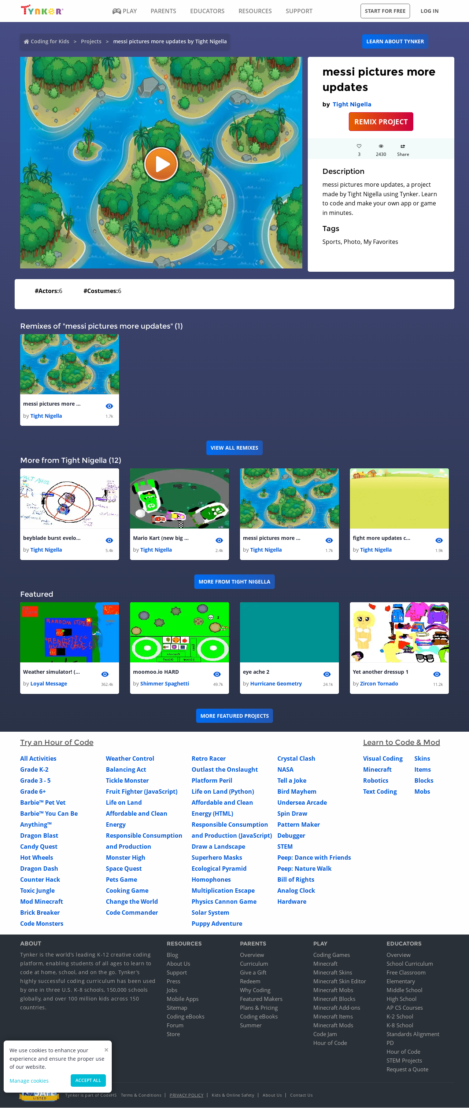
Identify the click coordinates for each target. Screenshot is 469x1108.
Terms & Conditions (141, 1095)
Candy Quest (39, 847)
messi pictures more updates (52, 403)
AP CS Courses (405, 1008)
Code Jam (325, 1034)
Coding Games (331, 955)
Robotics (375, 781)
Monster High (125, 858)
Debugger (291, 836)
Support (177, 972)
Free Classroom (406, 972)
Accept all (88, 1080)
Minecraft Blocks (334, 999)
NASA (285, 770)
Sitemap (177, 1008)
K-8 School (400, 1025)
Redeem (250, 981)
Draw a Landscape (218, 847)
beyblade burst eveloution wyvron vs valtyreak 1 (52, 537)
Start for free (385, 10)
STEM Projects (404, 1060)
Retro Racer (209, 759)
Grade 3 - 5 (35, 781)
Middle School (404, 990)
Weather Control (130, 759)
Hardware (291, 902)
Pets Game (121, 880)
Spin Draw (292, 814)
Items (422, 770)
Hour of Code (330, 1043)
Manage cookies (29, 1080)
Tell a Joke (291, 781)
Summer (251, 1025)
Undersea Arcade (302, 803)
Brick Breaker (40, 913)
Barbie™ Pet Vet (43, 803)
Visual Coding (383, 759)
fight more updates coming (382, 537)
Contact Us (301, 1095)
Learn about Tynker (395, 41)
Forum (175, 1025)
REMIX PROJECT (381, 121)
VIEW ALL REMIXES (234, 447)
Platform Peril (212, 781)
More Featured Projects (234, 715)
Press (173, 981)
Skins (422, 759)
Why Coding (255, 990)
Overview (252, 955)
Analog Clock (296, 891)
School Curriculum (410, 964)
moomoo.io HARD (156, 672)
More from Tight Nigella (234, 581)
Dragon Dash (39, 869)
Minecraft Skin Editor (339, 981)
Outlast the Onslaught (225, 770)
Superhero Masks (217, 858)
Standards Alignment (413, 1034)
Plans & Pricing (259, 1008)
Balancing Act (126, 770)
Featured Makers (261, 999)
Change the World (132, 902)
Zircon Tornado (379, 683)
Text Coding (380, 792)
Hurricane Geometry (276, 683)
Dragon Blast (39, 836)
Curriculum (254, 964)
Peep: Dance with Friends (314, 858)
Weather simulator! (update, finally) (52, 672)
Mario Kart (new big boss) (162, 537)
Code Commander (132, 913)
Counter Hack (40, 880)
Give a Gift (253, 972)
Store (173, 1034)
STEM (285, 847)
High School (402, 999)
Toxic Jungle (37, 891)
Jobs (172, 990)
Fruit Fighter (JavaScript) (141, 792)
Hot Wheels (36, 858)
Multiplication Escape (223, 891)
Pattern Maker (298, 825)
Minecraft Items (333, 1016)
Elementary (401, 981)
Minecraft (377, 770)
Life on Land (124, 803)
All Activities (38, 759)
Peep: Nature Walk (304, 869)
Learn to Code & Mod (401, 742)
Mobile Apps (183, 999)
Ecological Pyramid (219, 869)
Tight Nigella (352, 104)
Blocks (423, 781)
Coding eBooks (185, 1016)
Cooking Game (127, 891)
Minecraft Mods (333, 1025)
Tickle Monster (127, 781)
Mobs (422, 792)
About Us (178, 964)
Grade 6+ (33, 792)
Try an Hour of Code (56, 742)
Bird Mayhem (297, 792)
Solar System (210, 913)
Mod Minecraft (41, 902)
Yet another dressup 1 (381, 672)
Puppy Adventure (217, 924)
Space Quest (124, 869)
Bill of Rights (295, 880)
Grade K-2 (34, 770)
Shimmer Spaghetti (164, 683)
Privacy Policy (186, 1095)
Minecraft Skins (332, 972)
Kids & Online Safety (233, 1095)
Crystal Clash (296, 759)
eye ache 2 (256, 672)
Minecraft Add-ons (336, 1008)
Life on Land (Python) (223, 792)
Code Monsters (41, 924)
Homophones (211, 880)
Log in (430, 10)
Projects (91, 41)
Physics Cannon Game (224, 902)
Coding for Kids (50, 41)
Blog (172, 955)
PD (390, 1043)
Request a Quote (407, 1069)
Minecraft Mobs (333, 990)
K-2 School (400, 1016)
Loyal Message (48, 683)
